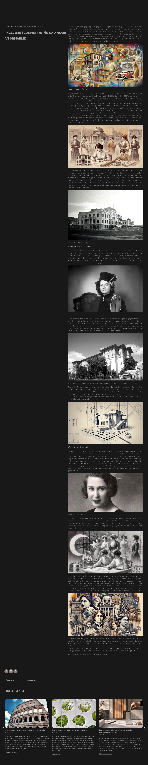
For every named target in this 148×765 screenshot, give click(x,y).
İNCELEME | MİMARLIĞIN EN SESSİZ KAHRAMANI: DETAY (115, 731)
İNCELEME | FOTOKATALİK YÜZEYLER (69, 730)
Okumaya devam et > (11, 752)
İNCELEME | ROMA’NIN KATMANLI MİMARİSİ (25, 730)
